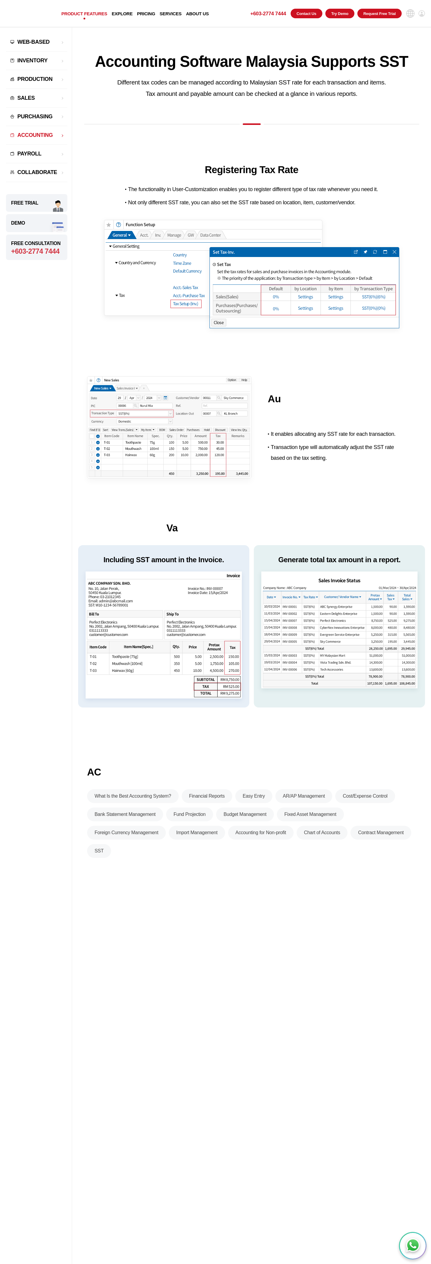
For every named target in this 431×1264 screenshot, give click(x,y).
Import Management (197, 837)
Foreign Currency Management (126, 837)
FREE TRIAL (24, 202)
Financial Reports (207, 801)
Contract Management (380, 837)
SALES (26, 98)
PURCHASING (34, 117)
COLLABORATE (37, 172)
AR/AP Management (304, 801)
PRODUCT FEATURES (84, 13)
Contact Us (306, 13)
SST (99, 856)
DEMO (18, 223)
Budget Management (245, 819)
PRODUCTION (34, 79)
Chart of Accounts (322, 837)
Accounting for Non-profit (261, 837)
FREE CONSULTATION (36, 248)
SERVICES (170, 13)
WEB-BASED (33, 42)
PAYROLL (29, 154)
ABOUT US (197, 13)
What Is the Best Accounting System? (133, 801)
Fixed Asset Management (310, 819)
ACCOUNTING (35, 135)
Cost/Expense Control (365, 801)
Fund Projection (190, 819)
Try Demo (339, 13)
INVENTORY (32, 60)
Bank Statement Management (125, 819)
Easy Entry (254, 801)
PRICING (146, 13)
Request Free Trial (379, 13)
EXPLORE (122, 13)
